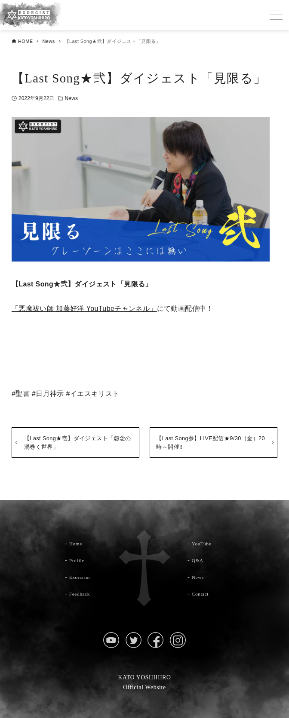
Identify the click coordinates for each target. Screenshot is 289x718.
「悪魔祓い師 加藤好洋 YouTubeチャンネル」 (84, 308)
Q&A (199, 560)
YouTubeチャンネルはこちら (144, 352)
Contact (202, 593)
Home (77, 543)
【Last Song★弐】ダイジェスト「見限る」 (82, 284)
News (71, 98)
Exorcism (82, 576)
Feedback (82, 593)
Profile (78, 560)
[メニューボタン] (276, 15)
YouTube (203, 543)
